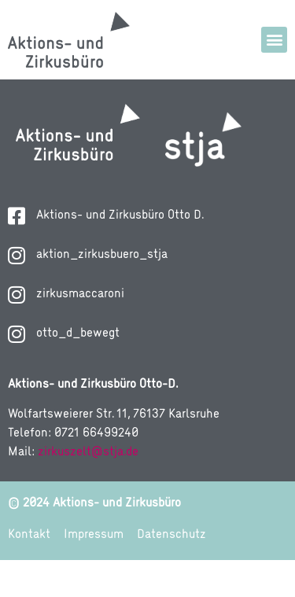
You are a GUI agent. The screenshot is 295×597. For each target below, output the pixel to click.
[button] (274, 40)
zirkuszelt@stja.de (88, 489)
